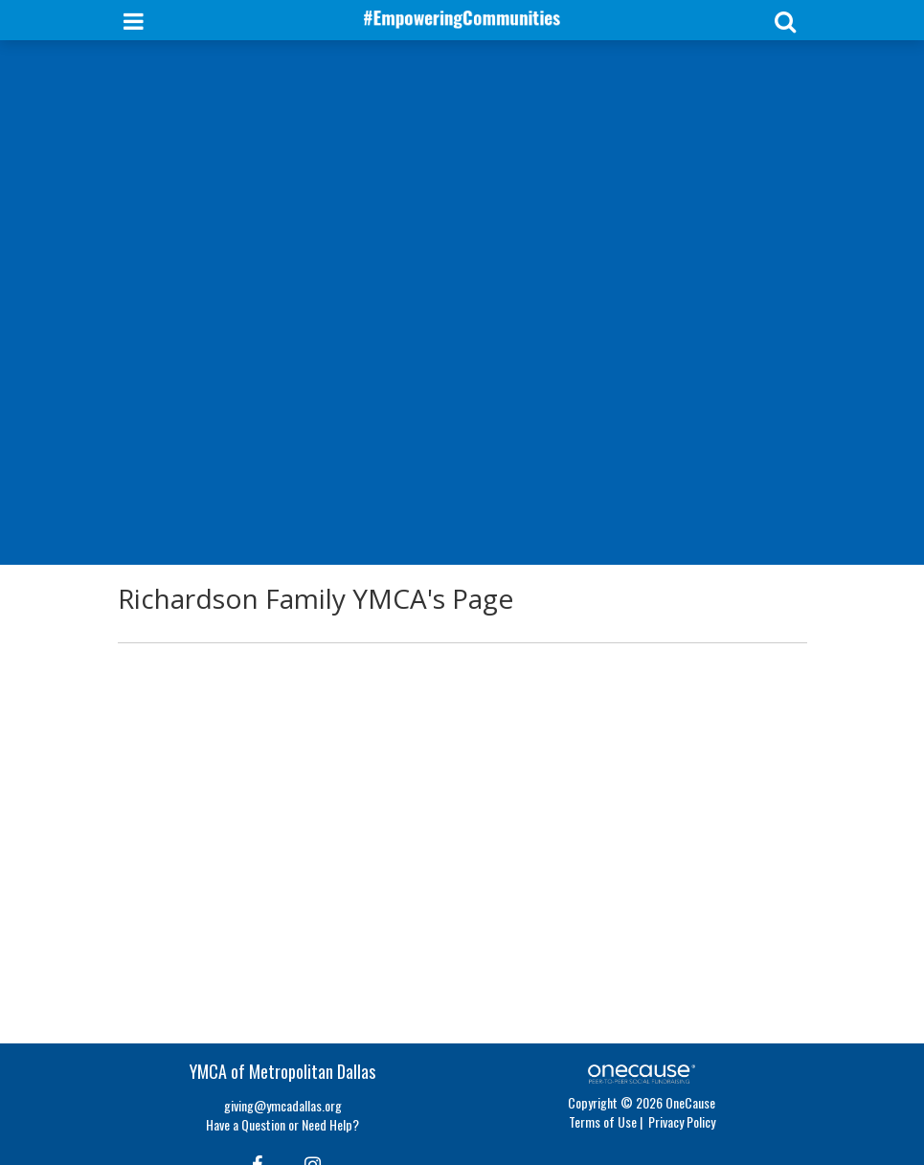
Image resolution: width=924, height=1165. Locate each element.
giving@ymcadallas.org (283, 1105)
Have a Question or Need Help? (282, 1124)
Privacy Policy (681, 1121)
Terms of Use (603, 1121)
